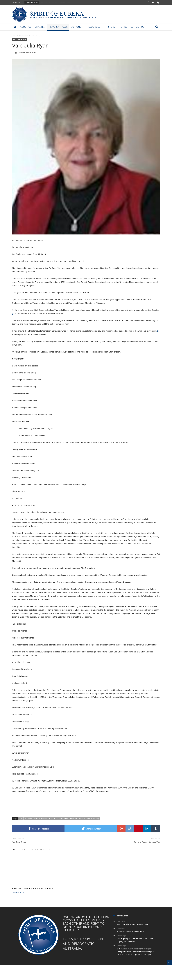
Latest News (23, 36)
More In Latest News (41, 850)
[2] (158, 331)
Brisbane (28, 818)
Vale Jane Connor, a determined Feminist (32, 888)
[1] (13, 313)
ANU (21, 818)
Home (14, 36)
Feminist (73, 818)
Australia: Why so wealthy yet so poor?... (55, 2)
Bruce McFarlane (40, 818)
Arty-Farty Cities (47, 840)
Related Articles (20, 850)
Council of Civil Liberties (58, 818)
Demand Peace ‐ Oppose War (125, 840)
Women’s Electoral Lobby (89, 818)
